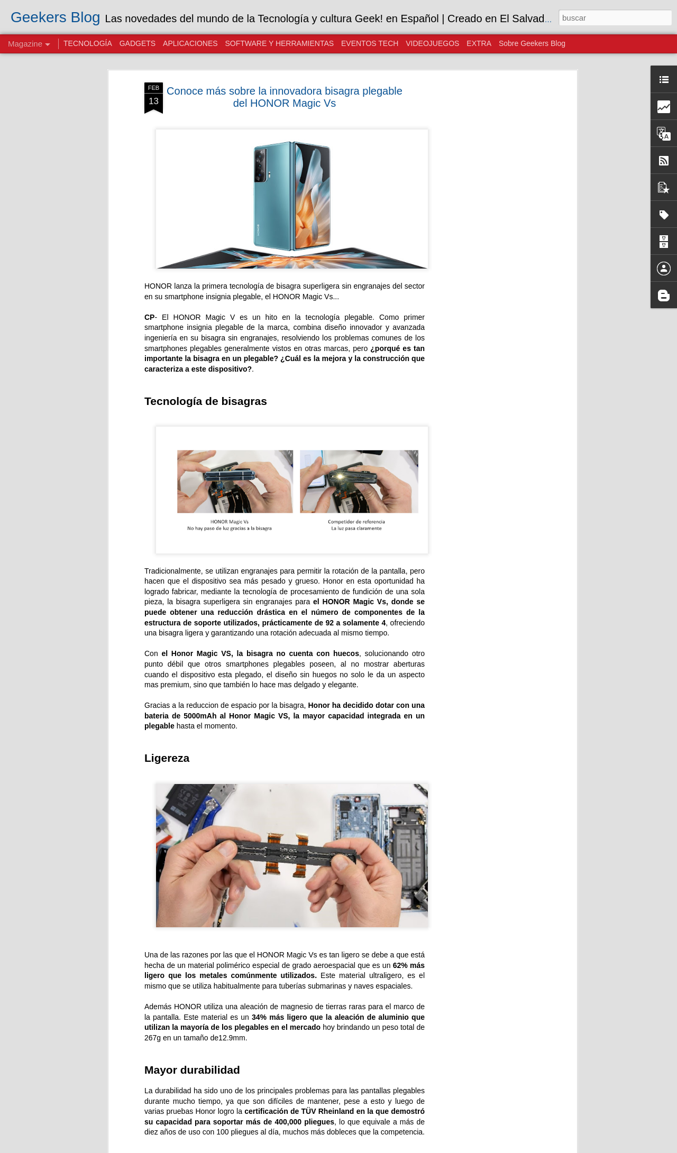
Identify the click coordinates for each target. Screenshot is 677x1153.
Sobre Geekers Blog (532, 43)
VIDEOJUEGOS (432, 43)
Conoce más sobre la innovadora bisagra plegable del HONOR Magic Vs (284, 97)
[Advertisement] (483, 249)
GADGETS (137, 43)
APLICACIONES (190, 43)
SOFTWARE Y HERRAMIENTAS (279, 43)
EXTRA (478, 43)
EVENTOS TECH (369, 43)
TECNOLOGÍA (87, 43)
